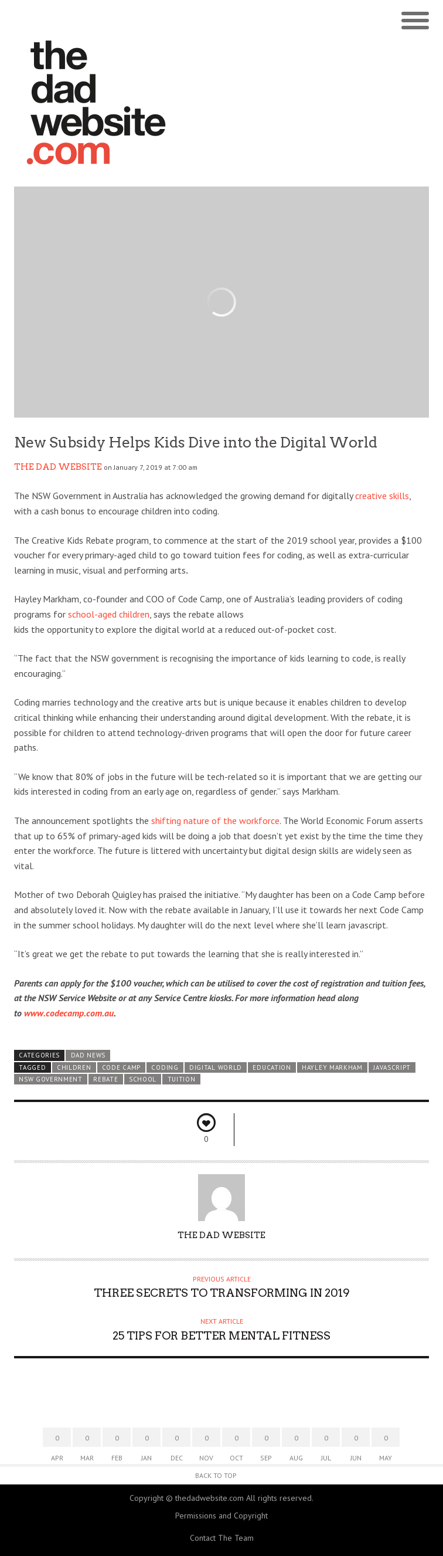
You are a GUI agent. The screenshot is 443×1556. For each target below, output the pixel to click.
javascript (392, 1067)
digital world (215, 1067)
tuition (182, 1079)
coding (164, 1067)
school (142, 1079)
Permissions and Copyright (221, 1515)
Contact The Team (222, 1538)
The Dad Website (58, 467)
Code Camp (121, 1067)
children (74, 1067)
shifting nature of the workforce (215, 820)
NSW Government (51, 1079)
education (272, 1067)
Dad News (88, 1055)
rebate (105, 1079)
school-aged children (108, 614)
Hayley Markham (332, 1067)
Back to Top (216, 1475)
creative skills (382, 495)
